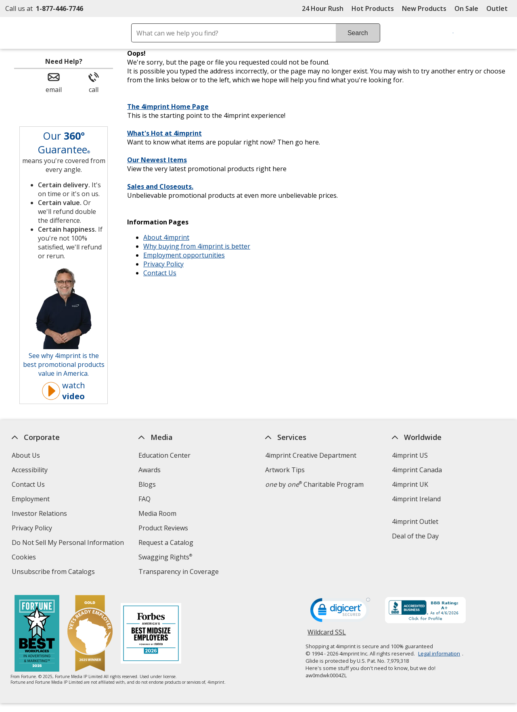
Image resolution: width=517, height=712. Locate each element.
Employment (31, 498)
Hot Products (373, 8)
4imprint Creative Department (310, 455)
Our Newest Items (157, 159)
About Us (26, 455)
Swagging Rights (165, 557)
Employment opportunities (184, 255)
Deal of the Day (415, 536)
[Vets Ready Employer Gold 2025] (89, 634)
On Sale (466, 8)
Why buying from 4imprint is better (196, 246)
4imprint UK (410, 484)
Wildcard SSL (327, 635)
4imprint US (410, 455)
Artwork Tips (285, 469)
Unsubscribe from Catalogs (54, 572)
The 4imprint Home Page (168, 106)
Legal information (439, 653)
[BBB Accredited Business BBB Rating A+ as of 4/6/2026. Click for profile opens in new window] (425, 611)
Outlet (499, 8)
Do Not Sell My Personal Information (69, 543)
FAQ (144, 498)
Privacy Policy (163, 264)
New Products (424, 8)
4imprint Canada (417, 469)
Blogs (147, 484)
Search (357, 32)
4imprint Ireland (416, 498)
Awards (149, 469)
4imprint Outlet (415, 521)
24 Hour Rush (322, 8)
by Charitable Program (314, 484)
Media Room (157, 513)
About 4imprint (166, 237)
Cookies (25, 558)
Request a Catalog (165, 542)
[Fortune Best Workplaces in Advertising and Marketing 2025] (36, 634)
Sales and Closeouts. (160, 186)
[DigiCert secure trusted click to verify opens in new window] (340, 612)
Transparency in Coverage (179, 572)
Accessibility (30, 469)
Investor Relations (40, 514)
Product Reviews (163, 528)
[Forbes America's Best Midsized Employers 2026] (150, 634)
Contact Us (159, 272)
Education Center (164, 455)
